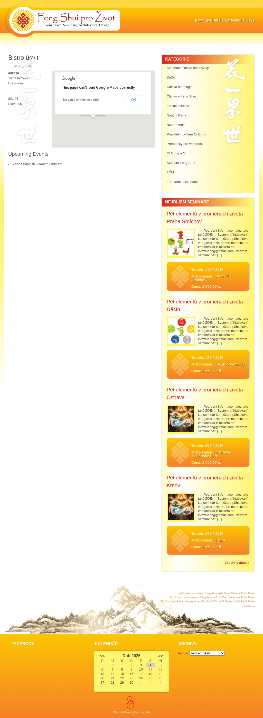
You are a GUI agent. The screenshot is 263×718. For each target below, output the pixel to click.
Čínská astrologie (179, 87)
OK (133, 100)
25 (150, 678)
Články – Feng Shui (181, 96)
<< (102, 656)
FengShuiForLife (137, 712)
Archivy (183, 653)
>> (160, 656)
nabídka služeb (178, 106)
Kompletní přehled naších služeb (225, 20)
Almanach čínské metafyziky (188, 68)
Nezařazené (176, 125)
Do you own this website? (81, 100)
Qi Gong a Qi (176, 153)
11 (150, 669)
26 (160, 678)
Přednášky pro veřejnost (185, 144)
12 (160, 669)
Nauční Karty (176, 115)
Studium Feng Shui (181, 163)
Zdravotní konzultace (182, 182)
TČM (170, 172)
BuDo (171, 77)
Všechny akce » (236, 562)
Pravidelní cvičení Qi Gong (186, 134)
